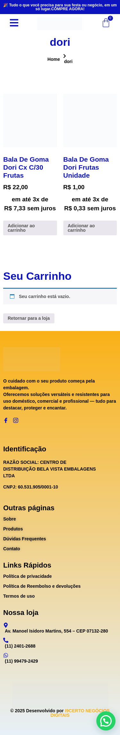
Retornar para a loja (29, 318)
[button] (106, 721)
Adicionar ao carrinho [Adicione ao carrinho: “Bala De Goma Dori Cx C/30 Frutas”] (21, 228)
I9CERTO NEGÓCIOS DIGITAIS (80, 713)
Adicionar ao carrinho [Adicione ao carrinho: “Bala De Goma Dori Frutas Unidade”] (81, 228)
